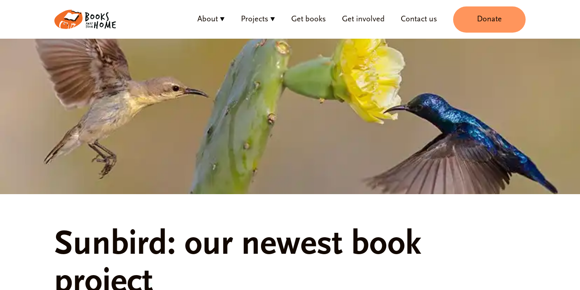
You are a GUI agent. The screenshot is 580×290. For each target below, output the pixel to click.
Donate (489, 19)
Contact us (419, 19)
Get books (308, 19)
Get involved (363, 19)
